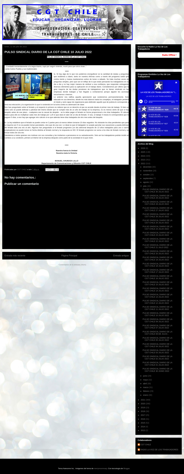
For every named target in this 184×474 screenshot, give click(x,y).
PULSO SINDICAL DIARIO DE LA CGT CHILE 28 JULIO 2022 (157, 203)
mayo (145, 380)
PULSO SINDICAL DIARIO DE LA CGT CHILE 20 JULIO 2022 (157, 252)
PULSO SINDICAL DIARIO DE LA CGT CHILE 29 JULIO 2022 (157, 197)
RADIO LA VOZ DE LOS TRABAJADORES (159, 449)
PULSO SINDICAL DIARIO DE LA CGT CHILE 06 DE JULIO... (157, 333)
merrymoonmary (100, 468)
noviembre (148, 171)
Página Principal (69, 255)
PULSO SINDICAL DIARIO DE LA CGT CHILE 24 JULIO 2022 (157, 227)
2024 (143, 156)
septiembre (148, 178)
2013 (143, 430)
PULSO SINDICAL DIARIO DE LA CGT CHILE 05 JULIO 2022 (157, 339)
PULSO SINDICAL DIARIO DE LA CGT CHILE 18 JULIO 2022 (157, 265)
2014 (143, 426)
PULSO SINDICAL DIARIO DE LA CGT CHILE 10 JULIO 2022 (157, 314)
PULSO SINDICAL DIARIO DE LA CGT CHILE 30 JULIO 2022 (157, 190)
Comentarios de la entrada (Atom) (72, 265)
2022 (143, 163)
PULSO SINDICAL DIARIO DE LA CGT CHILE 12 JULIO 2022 (157, 302)
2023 (143, 160)
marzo (146, 387)
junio (145, 376)
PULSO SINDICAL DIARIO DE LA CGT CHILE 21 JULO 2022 (157, 246)
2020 (143, 403)
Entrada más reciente (14, 255)
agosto (146, 182)
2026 (143, 148)
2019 (143, 407)
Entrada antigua (121, 255)
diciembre (147, 167)
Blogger (126, 468)
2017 (143, 415)
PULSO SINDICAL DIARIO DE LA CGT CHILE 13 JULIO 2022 (157, 295)
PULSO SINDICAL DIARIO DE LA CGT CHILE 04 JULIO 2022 (157, 345)
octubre (146, 174)
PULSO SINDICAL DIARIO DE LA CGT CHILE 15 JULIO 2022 (157, 283)
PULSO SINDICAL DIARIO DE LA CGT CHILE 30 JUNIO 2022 (157, 370)
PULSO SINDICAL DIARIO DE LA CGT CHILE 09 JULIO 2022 (157, 320)
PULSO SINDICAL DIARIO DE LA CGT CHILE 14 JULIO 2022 (157, 289)
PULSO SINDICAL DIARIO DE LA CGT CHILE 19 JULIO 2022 (157, 258)
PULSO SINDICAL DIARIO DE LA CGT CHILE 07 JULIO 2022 (157, 326)
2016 (143, 419)
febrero (146, 391)
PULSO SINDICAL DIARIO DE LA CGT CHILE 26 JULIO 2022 (157, 215)
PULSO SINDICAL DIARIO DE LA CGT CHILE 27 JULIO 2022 (157, 209)
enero (146, 395)
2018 (143, 411)
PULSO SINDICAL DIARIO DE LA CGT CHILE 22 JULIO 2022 (157, 240)
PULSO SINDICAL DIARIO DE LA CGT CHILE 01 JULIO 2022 (157, 363)
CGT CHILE (145, 444)
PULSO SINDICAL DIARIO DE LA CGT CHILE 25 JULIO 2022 (157, 221)
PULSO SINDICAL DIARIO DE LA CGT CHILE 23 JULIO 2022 (157, 234)
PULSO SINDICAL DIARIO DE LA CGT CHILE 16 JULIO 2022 (157, 277)
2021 (143, 400)
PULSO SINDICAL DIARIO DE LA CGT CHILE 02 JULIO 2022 (157, 357)
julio (145, 186)
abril (145, 383)
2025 (143, 152)
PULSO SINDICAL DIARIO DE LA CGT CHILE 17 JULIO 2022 (157, 271)
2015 (143, 423)
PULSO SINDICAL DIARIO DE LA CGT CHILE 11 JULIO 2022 (157, 308)
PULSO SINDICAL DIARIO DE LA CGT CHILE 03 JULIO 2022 (157, 351)
